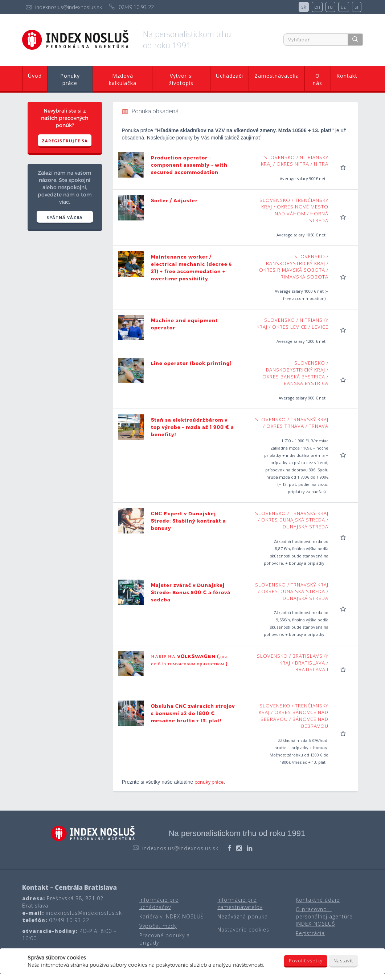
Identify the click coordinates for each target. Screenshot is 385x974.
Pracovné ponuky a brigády (164, 939)
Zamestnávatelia (276, 75)
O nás (317, 79)
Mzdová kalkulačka (122, 79)
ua (344, 6)
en (317, 6)
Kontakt (346, 75)
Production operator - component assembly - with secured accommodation (189, 165)
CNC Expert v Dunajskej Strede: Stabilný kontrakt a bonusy (188, 521)
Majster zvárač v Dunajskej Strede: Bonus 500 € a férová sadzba (190, 592)
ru (330, 6)
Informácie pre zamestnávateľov (239, 903)
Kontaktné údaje (318, 899)
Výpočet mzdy (158, 925)
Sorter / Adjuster (174, 200)
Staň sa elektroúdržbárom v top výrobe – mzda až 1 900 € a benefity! (192, 427)
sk (303, 6)
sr (357, 6)
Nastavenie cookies (243, 929)
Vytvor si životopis (181, 79)
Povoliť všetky (306, 960)
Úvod (35, 75)
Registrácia (310, 933)
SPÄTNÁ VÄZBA (64, 217)
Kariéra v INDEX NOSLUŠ (171, 916)
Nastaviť (343, 960)
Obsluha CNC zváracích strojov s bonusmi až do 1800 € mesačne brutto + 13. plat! (193, 713)
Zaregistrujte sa (65, 140)
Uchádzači (229, 75)
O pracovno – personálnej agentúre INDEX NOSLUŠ (324, 916)
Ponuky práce (70, 79)
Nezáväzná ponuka (242, 916)
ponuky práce (209, 781)
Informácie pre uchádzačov (159, 903)
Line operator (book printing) (191, 363)
